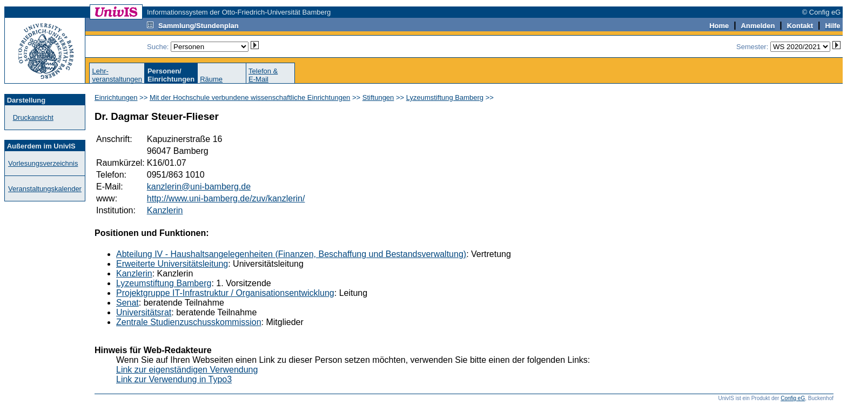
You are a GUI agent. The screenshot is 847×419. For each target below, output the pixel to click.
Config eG (793, 398)
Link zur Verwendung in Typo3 (174, 379)
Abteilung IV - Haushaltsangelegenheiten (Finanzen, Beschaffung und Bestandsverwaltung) (291, 254)
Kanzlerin (165, 210)
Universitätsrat (143, 312)
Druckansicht (33, 117)
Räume (211, 79)
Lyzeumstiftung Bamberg (444, 97)
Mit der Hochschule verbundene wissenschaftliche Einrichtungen (250, 97)
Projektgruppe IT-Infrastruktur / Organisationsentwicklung (225, 293)
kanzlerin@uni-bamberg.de (199, 186)
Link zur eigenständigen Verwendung (187, 369)
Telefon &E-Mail (263, 75)
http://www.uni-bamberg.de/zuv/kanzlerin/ (226, 198)
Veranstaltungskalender (45, 189)
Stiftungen (378, 97)
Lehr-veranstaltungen (117, 75)
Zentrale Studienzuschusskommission (188, 322)
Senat (127, 302)
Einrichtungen (116, 97)
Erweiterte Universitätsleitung (172, 263)
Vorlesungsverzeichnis (43, 163)
